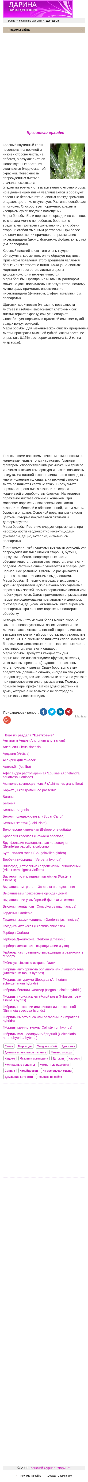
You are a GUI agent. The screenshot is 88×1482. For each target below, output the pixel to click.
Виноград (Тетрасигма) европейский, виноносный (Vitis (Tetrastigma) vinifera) (41, 868)
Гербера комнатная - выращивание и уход (36, 946)
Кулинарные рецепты (20, 1064)
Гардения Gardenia (17, 913)
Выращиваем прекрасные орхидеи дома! (35, 893)
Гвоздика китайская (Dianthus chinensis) (34, 926)
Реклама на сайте (50, 1077)
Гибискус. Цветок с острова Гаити (29, 963)
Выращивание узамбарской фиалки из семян (38, 900)
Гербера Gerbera (16, 933)
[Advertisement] (44, 80)
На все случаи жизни (57, 1070)
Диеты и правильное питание (25, 1052)
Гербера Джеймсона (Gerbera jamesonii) (34, 939)
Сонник (10, 1070)
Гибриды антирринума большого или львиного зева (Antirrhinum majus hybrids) (43, 971)
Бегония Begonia (16, 810)
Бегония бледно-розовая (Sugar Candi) (33, 816)
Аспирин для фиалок (19, 760)
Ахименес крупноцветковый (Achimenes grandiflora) (43, 783)
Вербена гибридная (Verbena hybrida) (32, 859)
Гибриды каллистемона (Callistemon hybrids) (37, 1027)
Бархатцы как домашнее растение (30, 790)
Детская (58, 1058)
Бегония (9, 797)
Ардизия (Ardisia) (16, 753)
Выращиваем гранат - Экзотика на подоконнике (40, 887)
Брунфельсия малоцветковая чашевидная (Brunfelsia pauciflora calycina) (36, 844)
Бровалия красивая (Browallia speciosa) (34, 836)
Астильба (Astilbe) (17, 767)
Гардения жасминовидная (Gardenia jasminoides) (41, 919)
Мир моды (25, 1046)
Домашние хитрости (19, 1077)
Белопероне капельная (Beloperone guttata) (37, 829)
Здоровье (68, 1046)
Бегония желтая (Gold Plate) (25, 823)
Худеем (10, 1058)
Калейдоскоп (29, 1070)
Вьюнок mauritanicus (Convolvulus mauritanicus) (39, 906)
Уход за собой (47, 1046)
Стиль (9, 1046)
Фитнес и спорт (61, 1052)
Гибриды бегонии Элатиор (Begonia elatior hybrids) (42, 990)
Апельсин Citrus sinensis (22, 747)
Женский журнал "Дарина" (50, 1468)
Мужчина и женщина (34, 1058)
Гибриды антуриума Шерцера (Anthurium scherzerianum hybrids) (35, 981)
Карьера (74, 1058)
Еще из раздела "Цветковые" (29, 735)
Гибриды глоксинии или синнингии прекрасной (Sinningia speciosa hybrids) (39, 1008)
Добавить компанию (60, 1475)
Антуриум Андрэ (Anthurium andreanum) (34, 740)
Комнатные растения (30, 20)
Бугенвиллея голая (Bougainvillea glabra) (34, 853)
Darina (11, 20)
